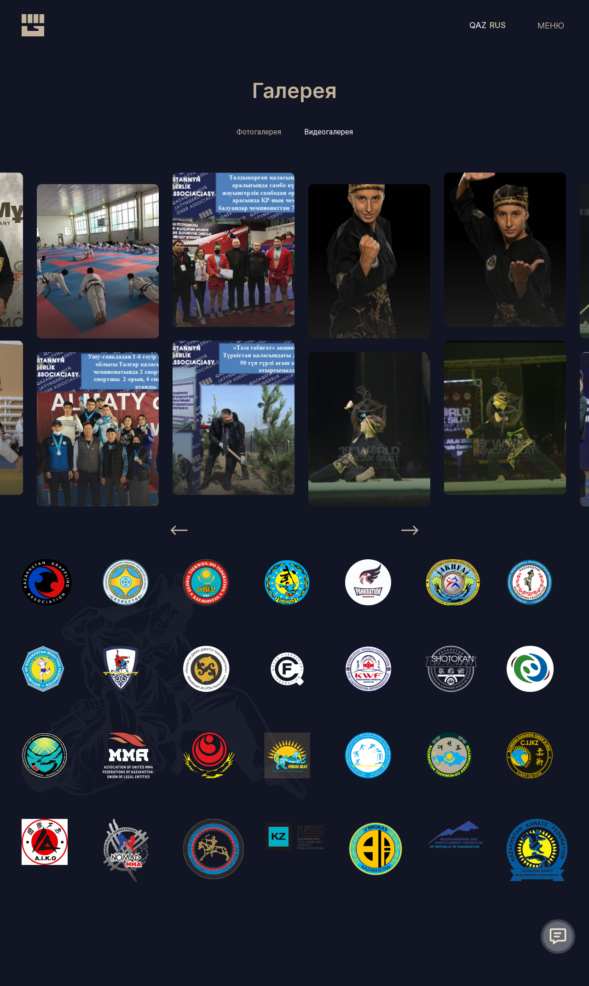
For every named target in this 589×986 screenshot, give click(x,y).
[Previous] (179, 532)
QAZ (477, 25)
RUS (498, 25)
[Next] (409, 532)
